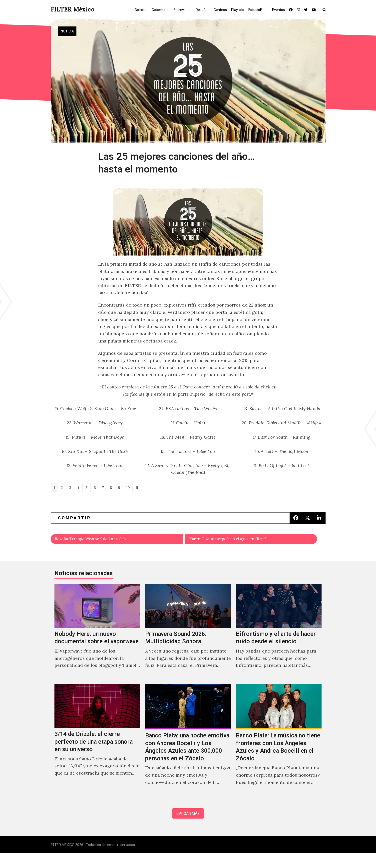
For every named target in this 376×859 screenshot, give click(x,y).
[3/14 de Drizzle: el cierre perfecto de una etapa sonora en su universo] (97, 744)
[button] (325, 9)
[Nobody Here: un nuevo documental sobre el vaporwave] (97, 635)
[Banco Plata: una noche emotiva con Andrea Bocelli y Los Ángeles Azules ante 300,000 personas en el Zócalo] (188, 744)
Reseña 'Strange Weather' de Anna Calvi (98, 541)
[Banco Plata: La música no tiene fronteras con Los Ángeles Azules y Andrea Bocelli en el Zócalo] (279, 744)
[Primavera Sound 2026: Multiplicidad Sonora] (188, 635)
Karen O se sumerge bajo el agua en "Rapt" (236, 541)
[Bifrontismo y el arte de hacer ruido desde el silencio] (279, 635)
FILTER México (72, 9)
